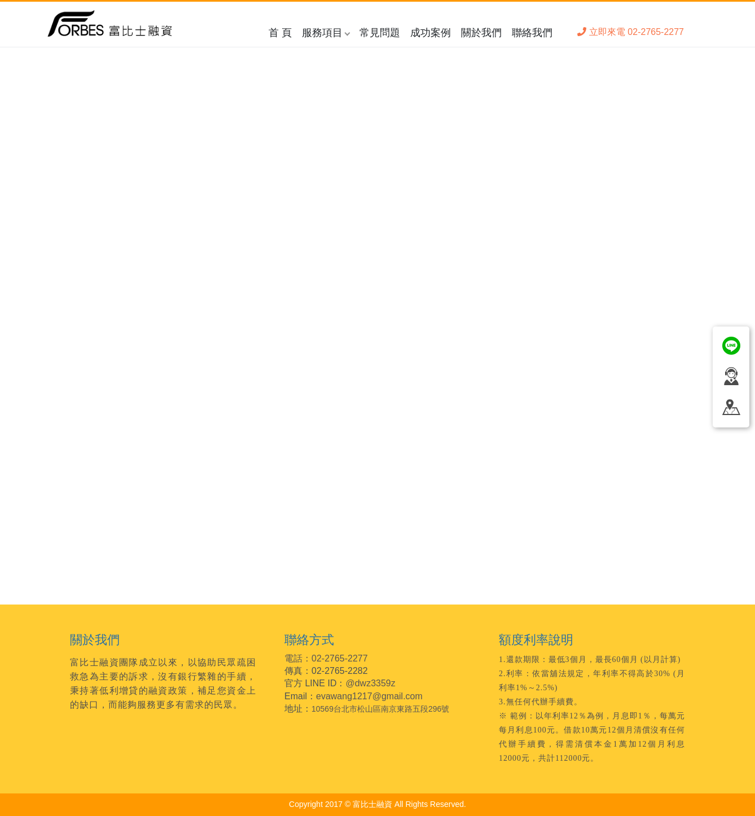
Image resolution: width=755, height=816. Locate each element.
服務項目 (322, 32)
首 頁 (280, 32)
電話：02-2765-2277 (326, 658)
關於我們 (481, 32)
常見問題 (379, 32)
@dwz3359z (370, 683)
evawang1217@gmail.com (369, 696)
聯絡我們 (532, 32)
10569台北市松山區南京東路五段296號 (380, 708)
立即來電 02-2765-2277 (630, 32)
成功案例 (430, 32)
